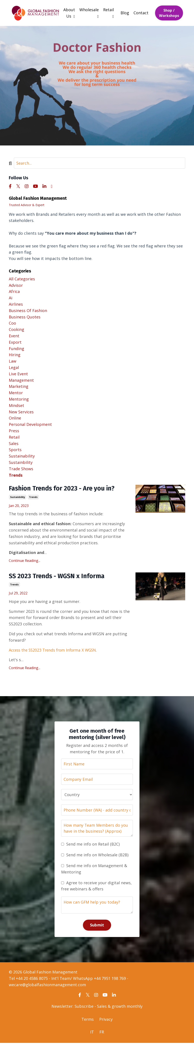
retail (14, 437)
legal (14, 367)
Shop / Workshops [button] (169, 13)
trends (33, 497)
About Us (69, 13)
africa (14, 291)
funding (16, 348)
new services (21, 411)
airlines (16, 304)
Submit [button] (97, 926)
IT (92, 1033)
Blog (125, 12)
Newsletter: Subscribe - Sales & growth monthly (97, 1007)
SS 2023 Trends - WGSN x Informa (58, 577)
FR (101, 1033)
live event (18, 373)
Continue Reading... (24, 561)
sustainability (22, 456)
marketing (18, 386)
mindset (16, 405)
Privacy (106, 1020)
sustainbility (17, 497)
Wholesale (89, 12)
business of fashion (28, 310)
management (21, 380)
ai (10, 297)
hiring (14, 354)
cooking (16, 329)
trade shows (21, 468)
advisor (16, 285)
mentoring (19, 399)
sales (13, 443)
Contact (141, 12)
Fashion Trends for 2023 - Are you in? (64, 489)
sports (15, 449)
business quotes (24, 316)
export (15, 342)
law (12, 361)
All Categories (22, 278)
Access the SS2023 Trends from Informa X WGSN (55, 650)
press (14, 430)
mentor (16, 392)
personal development (30, 424)
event (14, 335)
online (15, 418)
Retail (108, 12)
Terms (87, 1020)
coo (12, 323)
